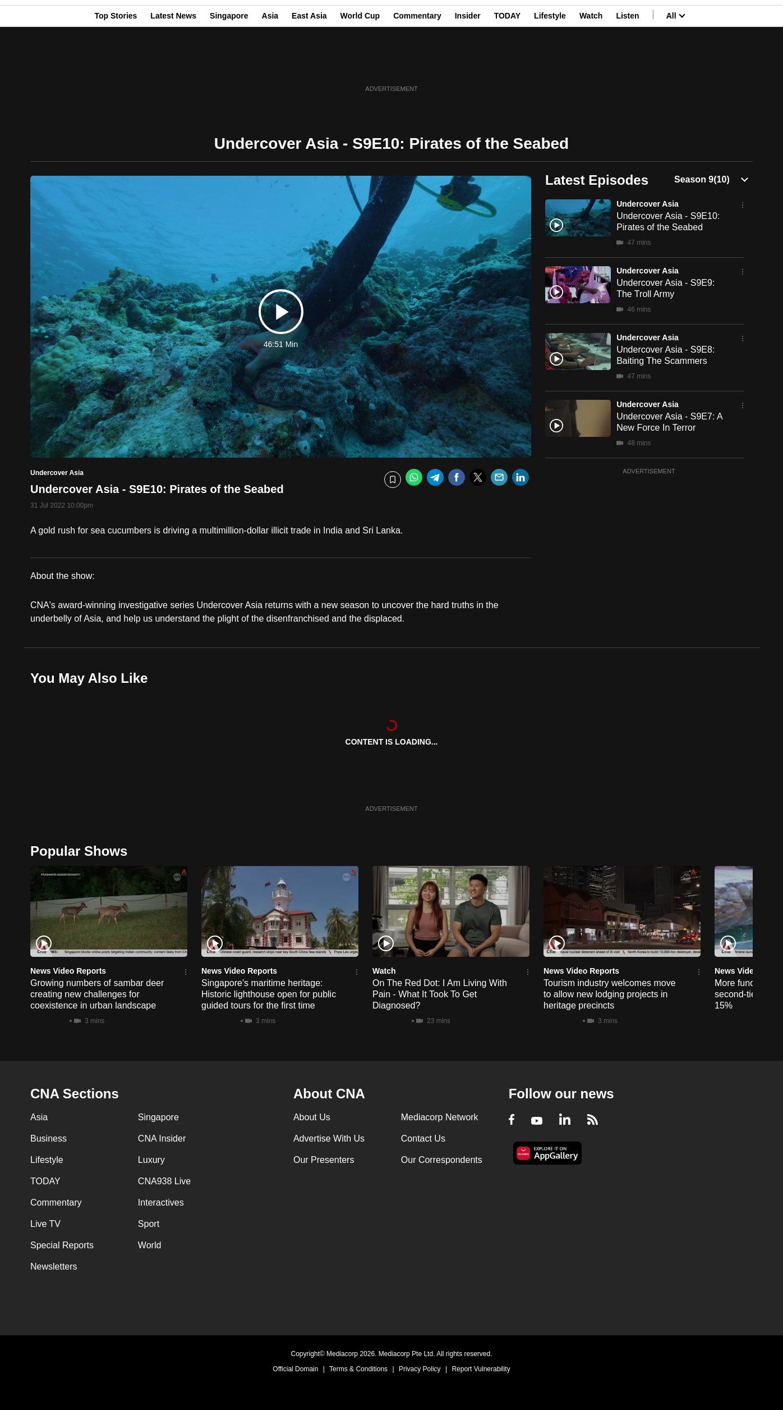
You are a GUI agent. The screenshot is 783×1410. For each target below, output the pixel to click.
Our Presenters (323, 1160)
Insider (468, 63)
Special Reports (62, 1245)
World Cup (360, 63)
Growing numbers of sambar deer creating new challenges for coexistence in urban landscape (97, 994)
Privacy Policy (420, 1369)
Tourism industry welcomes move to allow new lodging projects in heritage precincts (610, 994)
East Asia (309, 63)
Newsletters (53, 1266)
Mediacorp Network (439, 1117)
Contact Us (423, 1138)
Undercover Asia (647, 203)
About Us (311, 1117)
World (150, 1245)
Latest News (173, 63)
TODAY (507, 63)
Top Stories (115, 63)
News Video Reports (68, 970)
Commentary (417, 63)
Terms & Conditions (358, 1369)
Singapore (229, 63)
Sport (148, 1224)
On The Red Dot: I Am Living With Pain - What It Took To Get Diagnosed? (439, 994)
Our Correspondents (441, 1160)
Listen (627, 63)
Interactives (161, 1202)
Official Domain (295, 1369)
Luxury (151, 1160)
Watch (590, 63)
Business (48, 1138)
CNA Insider (162, 1138)
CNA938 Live (164, 1181)
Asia (270, 63)
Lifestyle (550, 63)
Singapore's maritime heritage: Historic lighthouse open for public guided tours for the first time (268, 994)
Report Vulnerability (481, 1369)
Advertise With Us (329, 1138)
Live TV (45, 1224)
